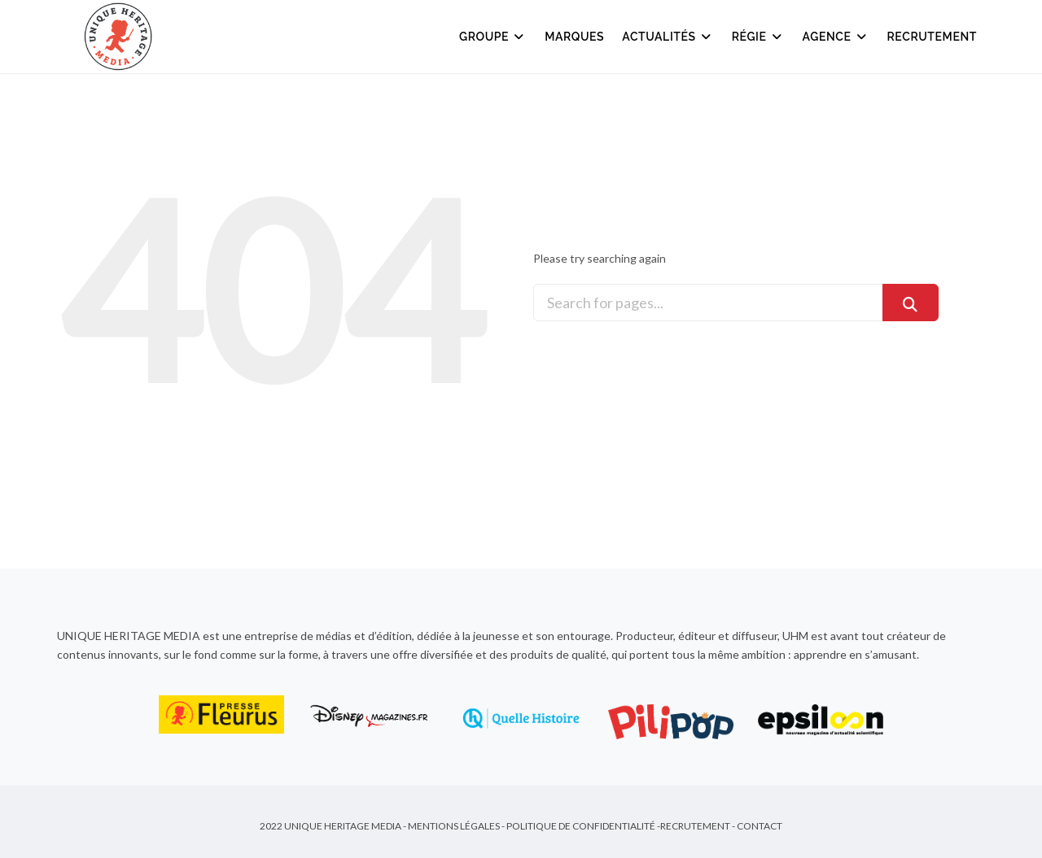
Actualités (667, 36)
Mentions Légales (454, 826)
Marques (574, 36)
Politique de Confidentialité (580, 826)
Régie (758, 36)
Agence (836, 36)
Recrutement (932, 36)
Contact (759, 826)
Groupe (493, 36)
